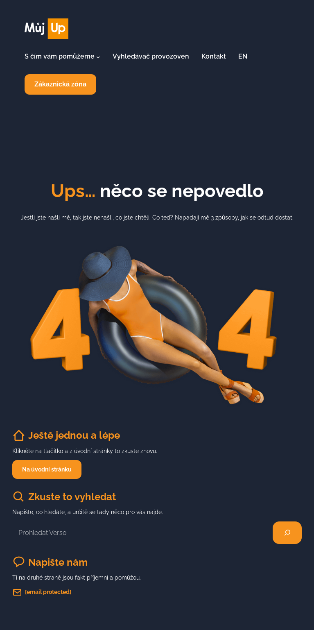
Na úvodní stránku (47, 469)
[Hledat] (287, 532)
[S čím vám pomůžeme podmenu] (98, 56)
